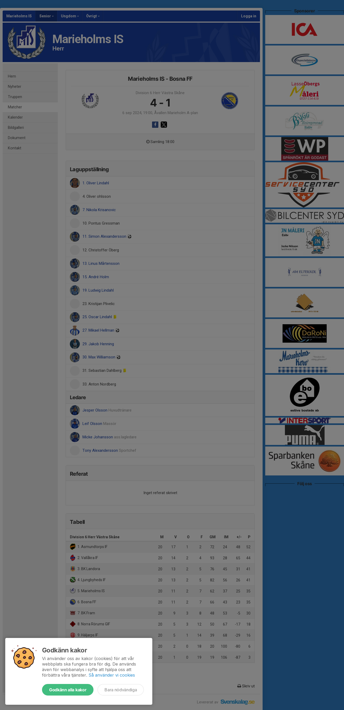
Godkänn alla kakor (67, 689)
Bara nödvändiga (121, 689)
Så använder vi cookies (111, 675)
